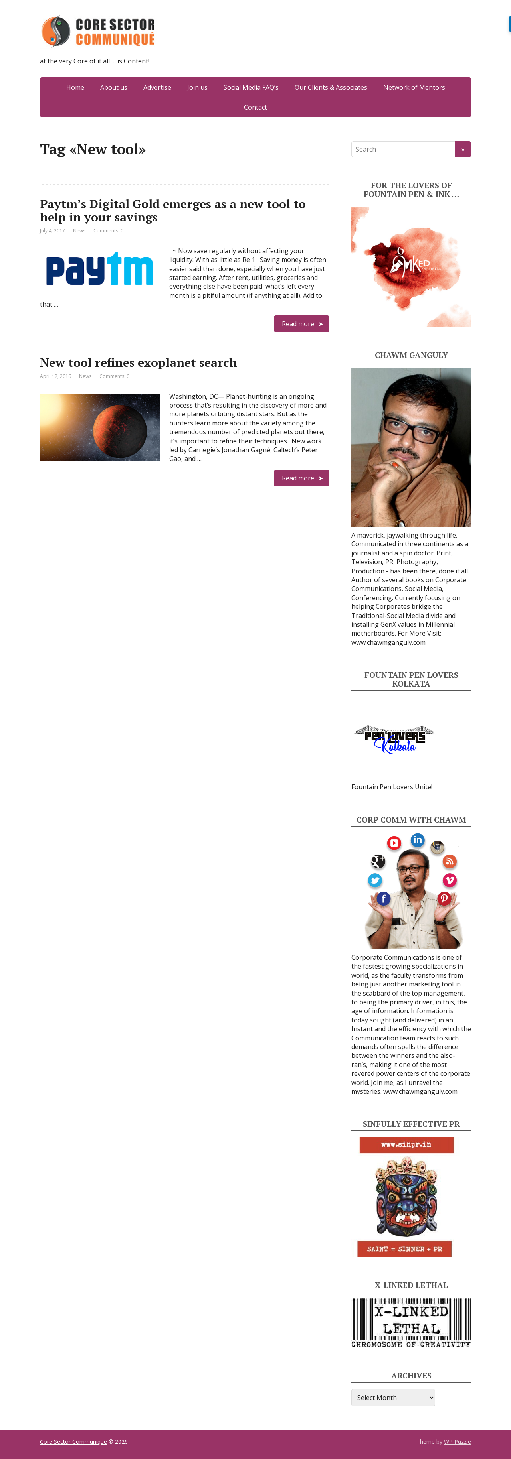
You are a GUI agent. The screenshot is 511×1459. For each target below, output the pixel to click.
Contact (255, 107)
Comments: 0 (108, 230)
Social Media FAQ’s (251, 87)
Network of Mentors (414, 87)
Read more (298, 323)
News (79, 230)
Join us (197, 87)
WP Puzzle (457, 1441)
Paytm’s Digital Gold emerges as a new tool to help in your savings (173, 210)
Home (75, 87)
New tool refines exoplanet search (138, 362)
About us (113, 87)
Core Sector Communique (73, 1441)
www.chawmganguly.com (388, 642)
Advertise (157, 87)
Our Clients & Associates (331, 87)
